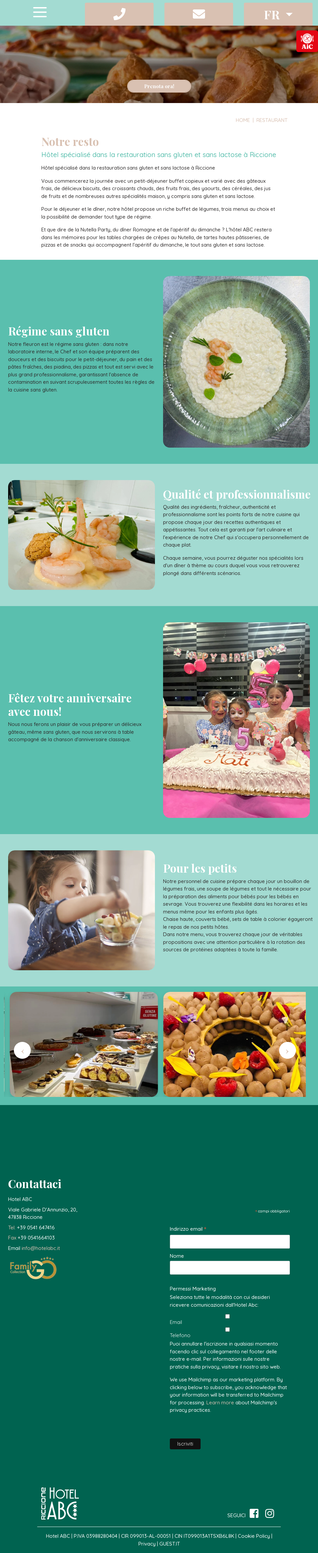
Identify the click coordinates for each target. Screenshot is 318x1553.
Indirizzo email (188, 1229)
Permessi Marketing (193, 1288)
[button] (119, 14)
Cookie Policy (254, 1536)
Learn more (220, 1402)
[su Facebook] (254, 1513)
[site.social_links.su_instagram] (270, 1513)
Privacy (147, 1544)
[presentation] (22, 1050)
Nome (177, 1256)
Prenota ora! (159, 86)
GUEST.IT (169, 1544)
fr (273, 14)
